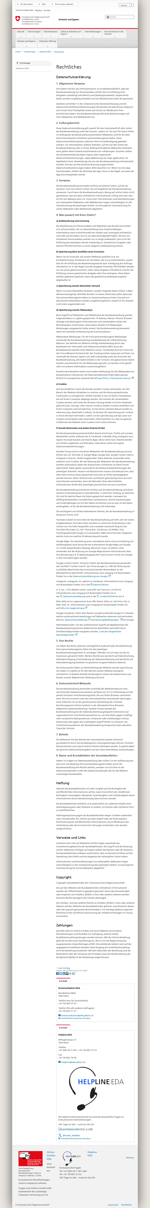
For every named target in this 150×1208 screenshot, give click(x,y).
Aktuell (21, 34)
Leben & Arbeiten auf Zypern (71, 34)
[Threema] (67, 973)
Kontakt (61, 981)
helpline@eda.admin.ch (73, 1062)
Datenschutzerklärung (74, 596)
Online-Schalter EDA (51, 1155)
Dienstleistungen (92, 34)
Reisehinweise (50, 34)
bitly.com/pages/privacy (73, 608)
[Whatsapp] (70, 973)
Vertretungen (34, 34)
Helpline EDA (45, 52)
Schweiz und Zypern (26, 44)
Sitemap (130, 1157)
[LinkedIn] (64, 973)
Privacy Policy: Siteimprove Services (114, 378)
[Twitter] (61, 973)
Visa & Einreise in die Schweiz (115, 34)
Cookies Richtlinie (109, 596)
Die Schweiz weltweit (64, 4)
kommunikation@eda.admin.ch (77, 1015)
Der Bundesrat (27, 4)
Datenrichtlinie (100, 584)
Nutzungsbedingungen (108, 619)
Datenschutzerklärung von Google (92, 576)
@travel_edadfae (71, 1135)
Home (18, 52)
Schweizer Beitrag (47, 44)
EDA (44, 4)
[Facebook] (57, 973)
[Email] (73, 973)
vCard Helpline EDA (76, 1129)
